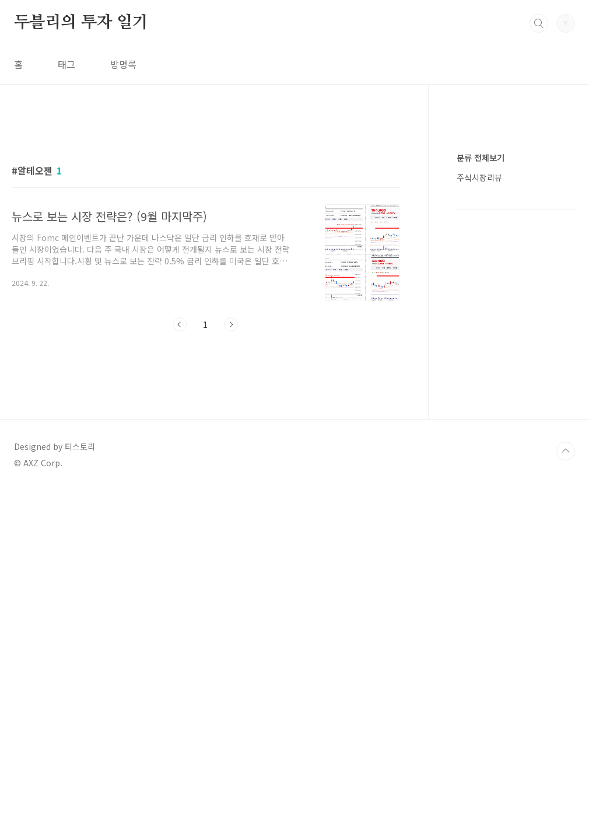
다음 (231, 324)
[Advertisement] (205, 448)
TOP (565, 638)
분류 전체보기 (480, 508)
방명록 (123, 64)
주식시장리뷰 (479, 527)
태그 (66, 64)
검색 (539, 23)
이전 (180, 324)
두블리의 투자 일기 (81, 23)
